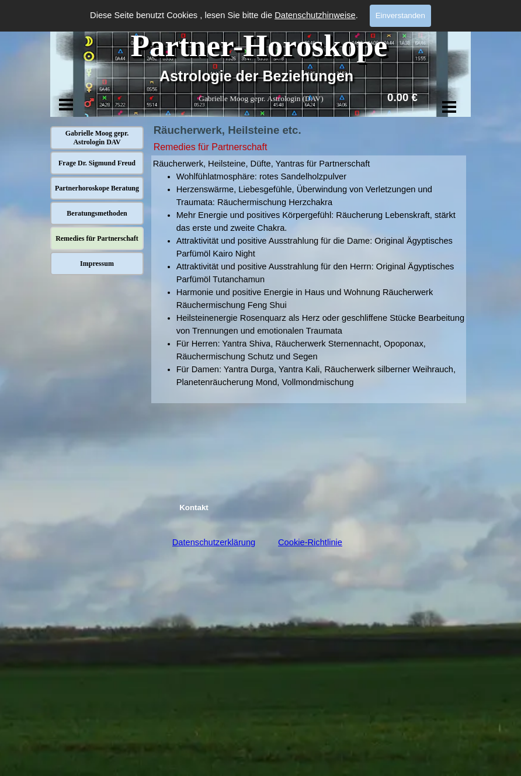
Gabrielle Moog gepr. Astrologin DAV (97, 137)
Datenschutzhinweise (315, 15)
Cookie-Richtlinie (310, 542)
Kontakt (194, 507)
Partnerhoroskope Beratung (97, 188)
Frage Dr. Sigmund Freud (97, 163)
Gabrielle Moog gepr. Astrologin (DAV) (261, 98)
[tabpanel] (309, 279)
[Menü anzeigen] (66, 104)
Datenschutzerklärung (214, 542)
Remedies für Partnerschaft (96, 238)
